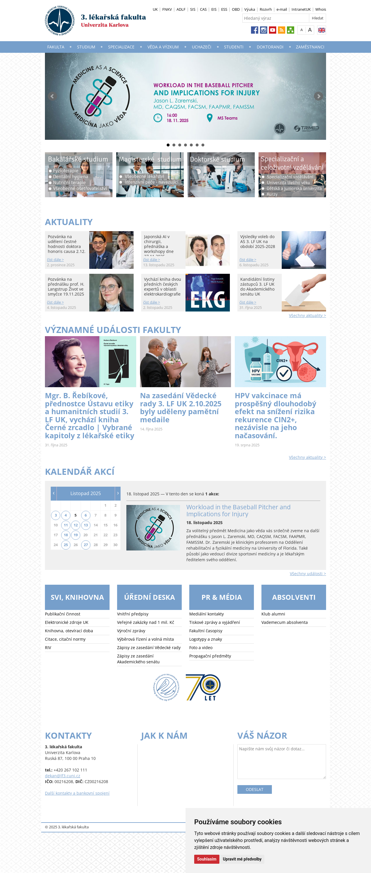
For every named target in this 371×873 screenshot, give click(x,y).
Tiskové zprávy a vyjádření (214, 622)
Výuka (249, 9)
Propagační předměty (210, 656)
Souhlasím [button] (207, 859)
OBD (236, 9)
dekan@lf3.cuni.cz (62, 775)
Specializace (121, 47)
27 (86, 544)
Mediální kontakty (206, 614)
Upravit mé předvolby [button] (242, 859)
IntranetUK (301, 9)
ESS (224, 9)
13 (86, 525)
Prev (52, 96)
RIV (48, 647)
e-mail (282, 9)
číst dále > (55, 259)
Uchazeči (201, 47)
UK (155, 9)
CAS (203, 9)
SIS (192, 9)
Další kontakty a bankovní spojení (77, 793)
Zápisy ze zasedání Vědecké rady (149, 647)
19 (76, 534)
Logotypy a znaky (205, 639)
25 (66, 544)
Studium (86, 47)
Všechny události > (308, 573)
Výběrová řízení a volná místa (145, 639)
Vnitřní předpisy (132, 614)
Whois (320, 9)
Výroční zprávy (131, 630)
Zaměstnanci (310, 47)
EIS (214, 9)
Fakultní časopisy (205, 630)
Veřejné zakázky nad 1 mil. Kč (145, 622)
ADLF (181, 9)
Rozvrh (266, 9)
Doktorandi (270, 47)
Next (318, 96)
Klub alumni (273, 614)
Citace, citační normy (65, 639)
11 (66, 525)
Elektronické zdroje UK (66, 622)
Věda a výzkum (163, 47)
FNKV (167, 9)
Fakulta (55, 47)
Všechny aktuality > (307, 315)
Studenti (233, 47)
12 (76, 525)
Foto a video (200, 647)
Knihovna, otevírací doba (69, 630)
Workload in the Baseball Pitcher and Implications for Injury (238, 510)
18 (66, 534)
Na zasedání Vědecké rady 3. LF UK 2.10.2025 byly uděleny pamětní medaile (180, 407)
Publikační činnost (62, 614)
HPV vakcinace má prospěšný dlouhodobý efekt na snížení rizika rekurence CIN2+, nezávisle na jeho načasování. (275, 415)
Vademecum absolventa (284, 622)
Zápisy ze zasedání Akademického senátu (138, 658)
